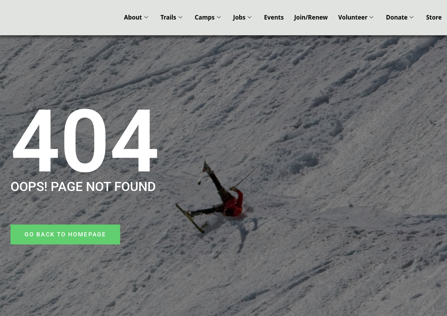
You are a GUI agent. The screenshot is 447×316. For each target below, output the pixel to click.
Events (274, 17)
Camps (208, 17)
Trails (171, 17)
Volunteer (356, 17)
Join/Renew (311, 17)
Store (434, 17)
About (136, 17)
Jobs (242, 17)
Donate (399, 17)
